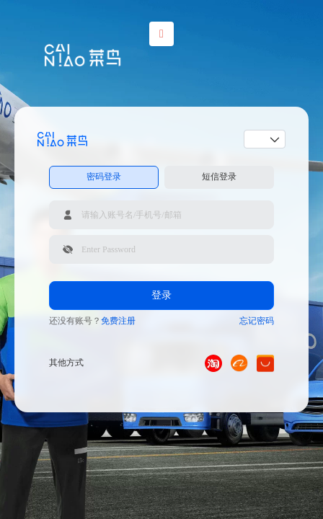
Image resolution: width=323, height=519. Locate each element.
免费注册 (118, 321)
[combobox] (259, 139)
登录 (161, 295)
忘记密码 (256, 321)
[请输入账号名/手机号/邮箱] (161, 214)
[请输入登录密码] (161, 249)
